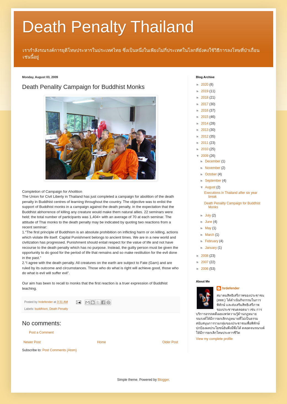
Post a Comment (41, 332)
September (213, 181)
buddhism (41, 308)
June (209, 222)
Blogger (163, 380)
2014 (205, 123)
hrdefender (231, 288)
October (211, 174)
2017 (205, 104)
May (208, 228)
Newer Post (32, 342)
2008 (205, 256)
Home (101, 342)
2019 (205, 91)
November (213, 168)
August (210, 187)
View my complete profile (214, 339)
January (211, 248)
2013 (205, 130)
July (208, 215)
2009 (205, 156)
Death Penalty (58, 308)
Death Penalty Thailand (108, 26)
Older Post (170, 342)
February (212, 241)
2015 (205, 117)
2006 (205, 269)
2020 (205, 84)
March (210, 235)
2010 (205, 149)
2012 (205, 136)
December (213, 161)
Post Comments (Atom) (59, 350)
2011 (205, 143)
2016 (205, 110)
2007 (205, 262)
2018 (205, 97)
